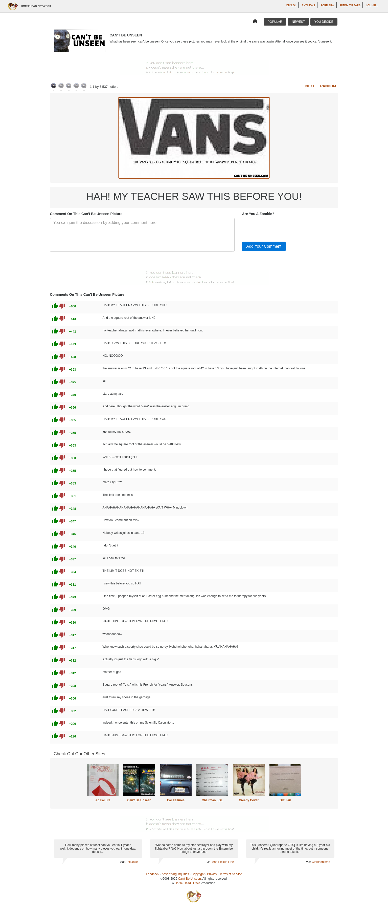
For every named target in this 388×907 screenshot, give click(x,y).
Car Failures (176, 800)
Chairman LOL (212, 800)
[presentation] (280, 228)
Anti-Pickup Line (223, 862)
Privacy (212, 874)
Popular (275, 22)
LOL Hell (372, 5)
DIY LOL (291, 5)
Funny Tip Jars (350, 5)
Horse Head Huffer (187, 883)
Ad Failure (102, 800)
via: (122, 862)
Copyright (198, 874)
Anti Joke (308, 5)
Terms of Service (230, 874)
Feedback (152, 874)
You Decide (323, 22)
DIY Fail (285, 800)
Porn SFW (327, 5)
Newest (298, 22)
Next (310, 86)
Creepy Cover (249, 800)
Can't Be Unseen (139, 800)
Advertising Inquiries (175, 874)
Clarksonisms (321, 862)
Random (328, 86)
